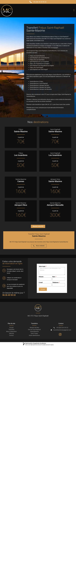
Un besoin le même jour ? (13, 294)
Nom (53, 276)
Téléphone (55, 282)
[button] (74, 10)
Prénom (41, 276)
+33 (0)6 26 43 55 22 (39, 2)
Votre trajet (42, 266)
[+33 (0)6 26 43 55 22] (31, 2)
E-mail (41, 282)
